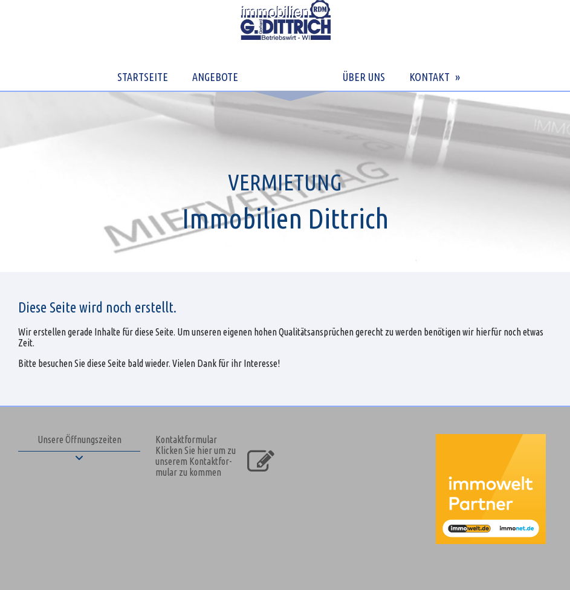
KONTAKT (429, 77)
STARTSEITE (142, 77)
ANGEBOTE (215, 77)
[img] (285, 181)
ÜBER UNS (364, 77)
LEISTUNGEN (289, 77)
